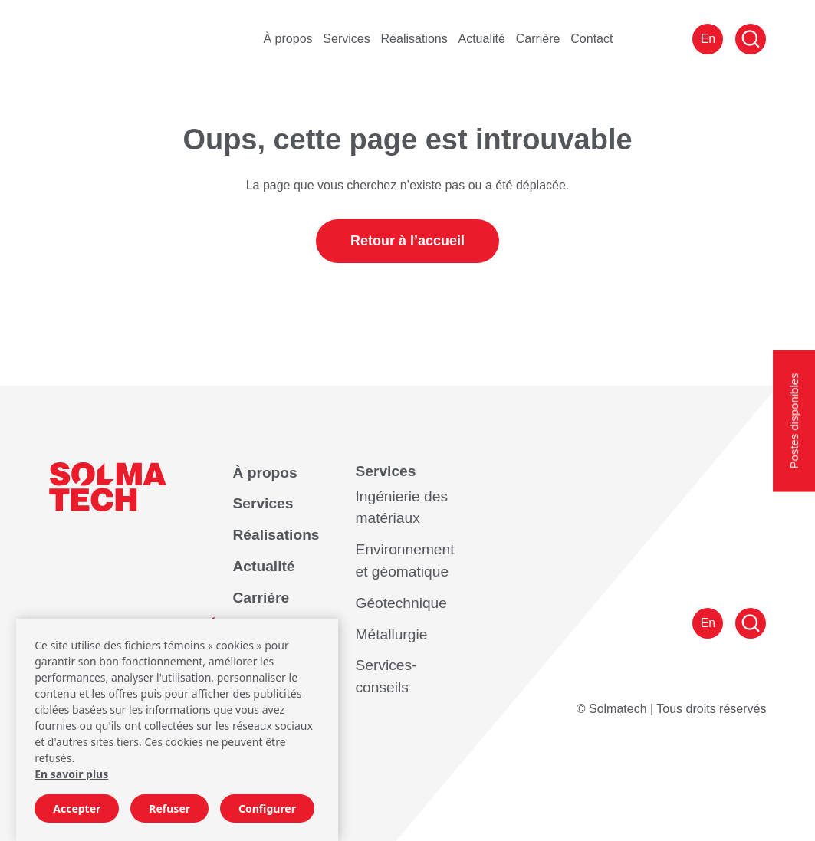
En (708, 38)
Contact (591, 38)
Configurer (267, 808)
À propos (288, 38)
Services (346, 38)
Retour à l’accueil (407, 240)
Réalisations (414, 38)
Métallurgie (391, 634)
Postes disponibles (793, 420)
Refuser (169, 808)
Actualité (481, 38)
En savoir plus (71, 774)
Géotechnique (400, 603)
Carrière (538, 38)
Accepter (76, 808)
